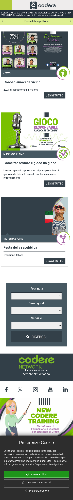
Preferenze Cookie (36, 490)
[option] (36, 21)
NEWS (7, 73)
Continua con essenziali (36, 482)
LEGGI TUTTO (54, 95)
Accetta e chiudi (36, 474)
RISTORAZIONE (13, 238)
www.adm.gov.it (56, 15)
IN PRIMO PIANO (13, 154)
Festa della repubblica (36, 21)
